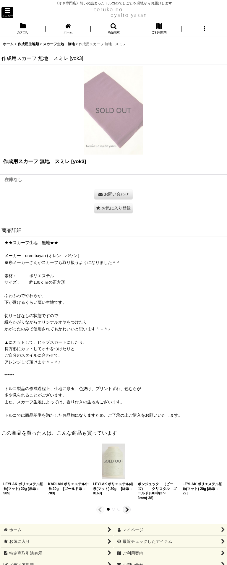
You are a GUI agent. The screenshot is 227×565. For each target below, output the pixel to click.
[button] (7, 12)
